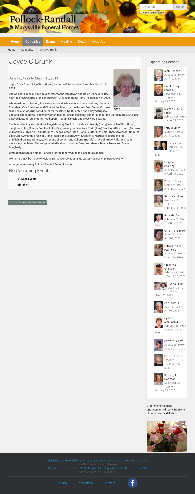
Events (51, 41)
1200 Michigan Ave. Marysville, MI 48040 (104, 468)
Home (15, 41)
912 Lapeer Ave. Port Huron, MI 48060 (107, 460)
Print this (22, 184)
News (82, 41)
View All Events (27, 178)
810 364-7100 (139, 468)
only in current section (153, 12)
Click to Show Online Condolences (27, 202)
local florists (169, 413)
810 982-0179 (141, 460)
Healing (66, 41)
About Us (98, 41)
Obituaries (32, 41)
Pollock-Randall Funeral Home (63, 460)
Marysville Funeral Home (62, 468)
